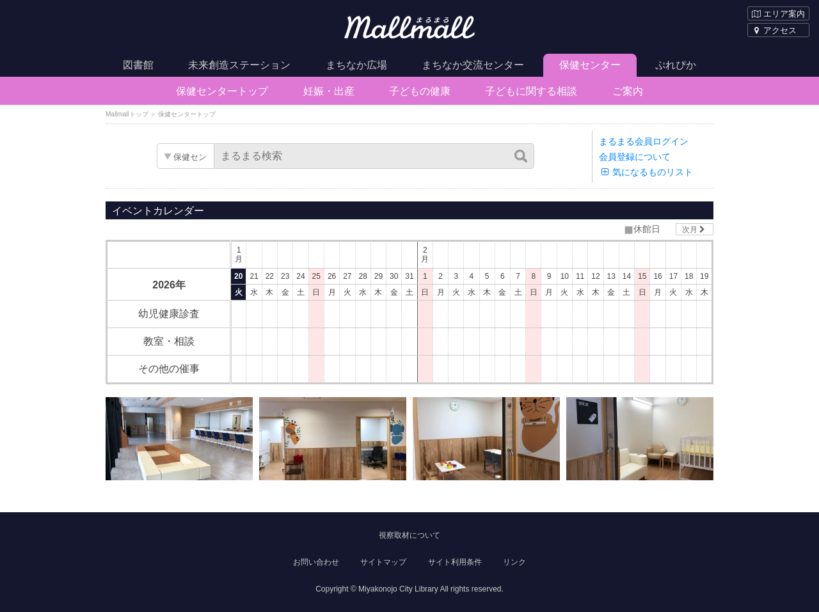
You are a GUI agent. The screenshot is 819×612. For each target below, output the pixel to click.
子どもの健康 (419, 91)
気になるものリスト (646, 172)
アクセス (774, 30)
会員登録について (635, 157)
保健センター (590, 64)
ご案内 (627, 91)
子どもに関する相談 (531, 91)
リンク (514, 562)
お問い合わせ (316, 562)
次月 (694, 229)
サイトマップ (383, 562)
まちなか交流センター (473, 64)
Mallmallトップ (127, 114)
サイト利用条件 (455, 562)
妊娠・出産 (328, 91)
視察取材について (409, 535)
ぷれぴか (675, 64)
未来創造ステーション (239, 64)
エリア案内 (778, 14)
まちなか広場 (356, 64)
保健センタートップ (222, 91)
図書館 (138, 64)
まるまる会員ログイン (643, 141)
